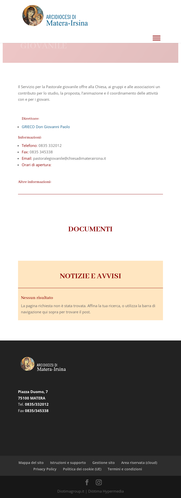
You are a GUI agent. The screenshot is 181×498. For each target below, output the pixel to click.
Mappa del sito (31, 462)
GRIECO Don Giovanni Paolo (46, 126)
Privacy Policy (45, 469)
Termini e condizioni (125, 469)
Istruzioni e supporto (68, 462)
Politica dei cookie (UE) (82, 469)
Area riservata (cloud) (139, 462)
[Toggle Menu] (157, 38)
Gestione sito (103, 462)
